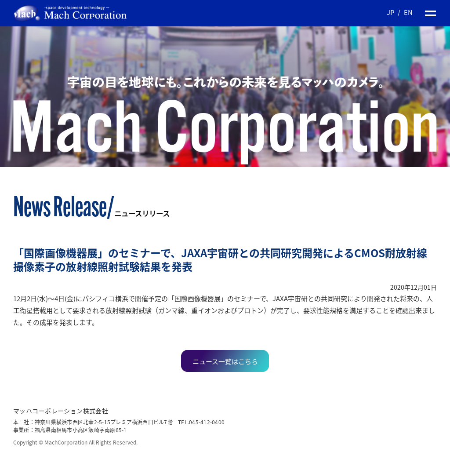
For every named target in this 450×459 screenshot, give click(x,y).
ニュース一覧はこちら (225, 361)
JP (390, 12)
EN (408, 12)
